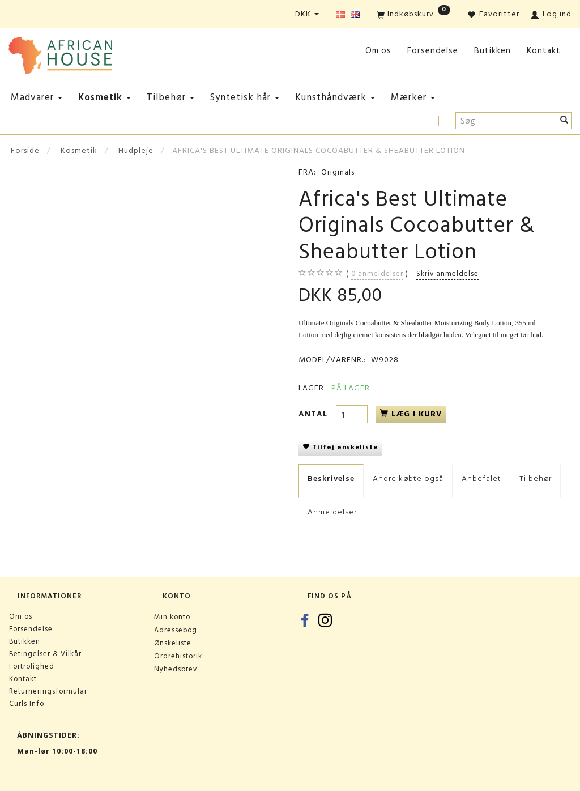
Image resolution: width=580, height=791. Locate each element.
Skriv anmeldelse (447, 273)
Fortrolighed (31, 666)
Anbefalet (481, 478)
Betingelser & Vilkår (45, 654)
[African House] (60, 53)
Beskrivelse (331, 478)
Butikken (492, 50)
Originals (338, 171)
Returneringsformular (48, 691)
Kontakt (544, 50)
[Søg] (564, 120)
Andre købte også (408, 478)
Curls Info (26, 703)
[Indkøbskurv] (413, 15)
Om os (378, 50)
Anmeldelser (332, 511)
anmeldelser (377, 273)
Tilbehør (535, 478)
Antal (314, 413)
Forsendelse (432, 50)
